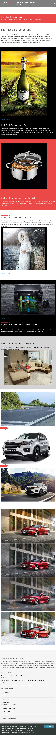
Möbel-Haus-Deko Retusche (9, 715)
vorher (8, 119)
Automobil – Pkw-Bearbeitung (9, 708)
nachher (3, 119)
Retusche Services (12, 19)
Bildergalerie (5, 702)
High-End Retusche (23, 19)
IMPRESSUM (5, 692)
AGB (3, 696)
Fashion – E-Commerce (8, 711)
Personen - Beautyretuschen (9, 718)
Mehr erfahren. (32, 732)
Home (5, 19)
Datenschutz (5, 699)
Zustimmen (49, 726)
